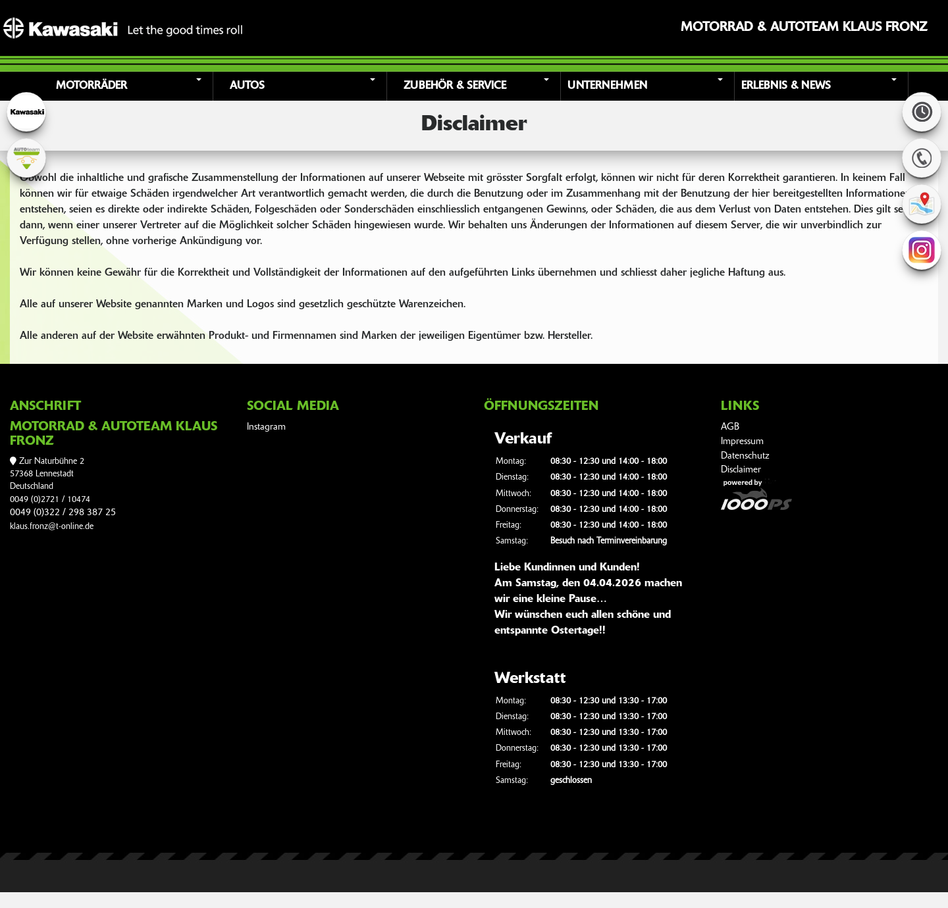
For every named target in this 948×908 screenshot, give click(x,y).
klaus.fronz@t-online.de (51, 526)
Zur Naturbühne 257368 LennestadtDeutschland (47, 474)
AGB (730, 427)
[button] (127, 86)
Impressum (742, 442)
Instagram (266, 427)
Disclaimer (741, 470)
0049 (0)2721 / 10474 (50, 499)
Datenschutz (745, 456)
